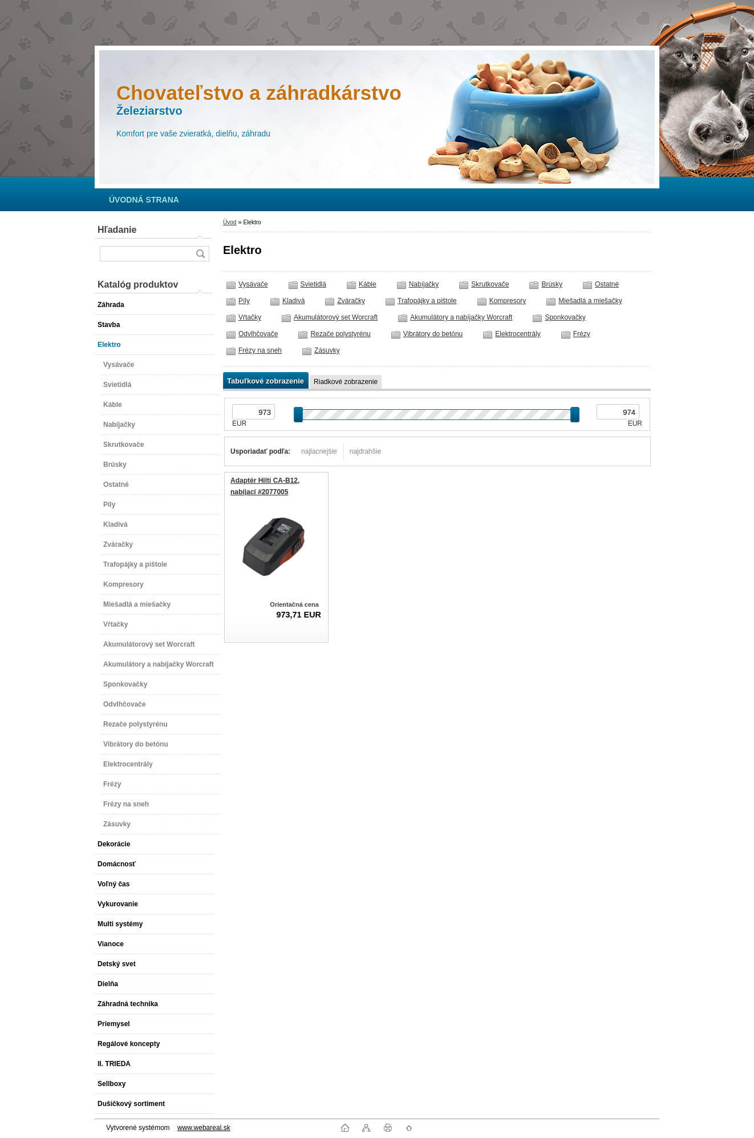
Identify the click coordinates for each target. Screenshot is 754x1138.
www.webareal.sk (203, 1128)
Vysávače (253, 284)
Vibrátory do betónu (433, 334)
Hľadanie (117, 230)
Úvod (229, 222)
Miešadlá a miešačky (590, 301)
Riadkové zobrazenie (346, 382)
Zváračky (351, 301)
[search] (200, 254)
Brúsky (551, 284)
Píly (244, 301)
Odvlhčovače (258, 334)
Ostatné (607, 284)
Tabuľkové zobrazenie (265, 381)
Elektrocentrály (517, 334)
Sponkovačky (565, 317)
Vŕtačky (249, 317)
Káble (367, 284)
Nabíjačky (424, 284)
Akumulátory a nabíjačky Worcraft (461, 317)
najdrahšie (365, 451)
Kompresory (507, 301)
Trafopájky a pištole (427, 301)
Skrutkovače (490, 284)
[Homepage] (144, 199)
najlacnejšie (319, 451)
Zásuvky (327, 350)
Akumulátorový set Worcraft (336, 317)
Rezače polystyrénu (340, 334)
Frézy (581, 334)
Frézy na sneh (260, 350)
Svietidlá (313, 284)
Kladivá (293, 301)
